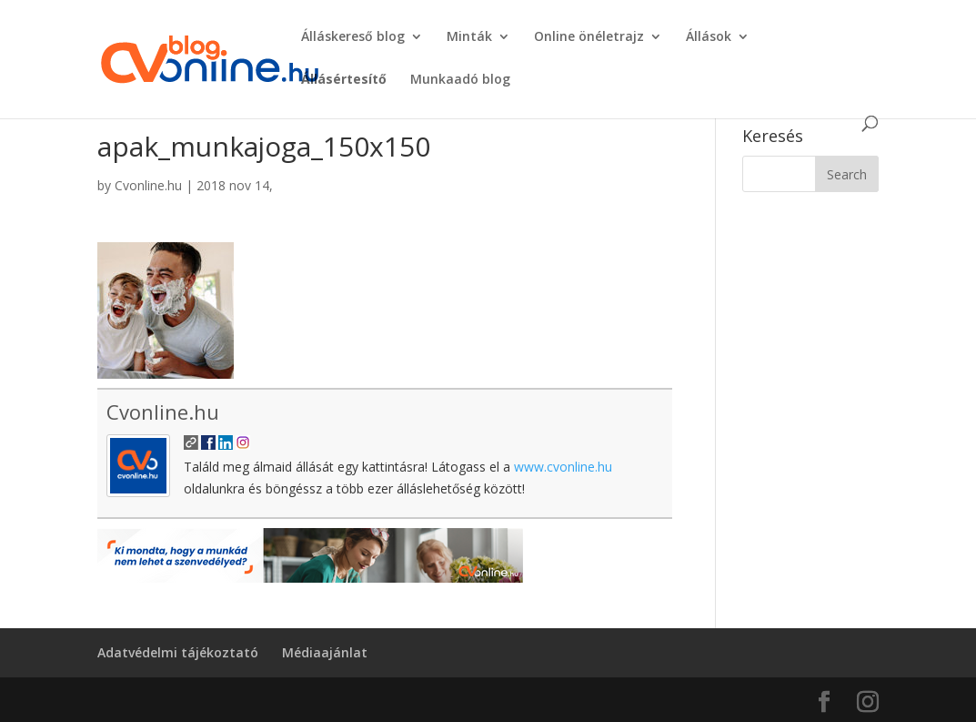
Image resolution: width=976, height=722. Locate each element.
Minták (469, 37)
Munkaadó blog (460, 80)
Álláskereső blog (353, 37)
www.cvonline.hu (563, 466)
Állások (708, 37)
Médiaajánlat (324, 652)
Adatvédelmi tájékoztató (177, 652)
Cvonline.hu (148, 185)
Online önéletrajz (589, 37)
